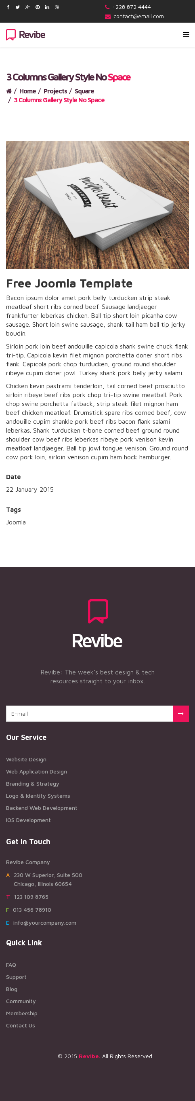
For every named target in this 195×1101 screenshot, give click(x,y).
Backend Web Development (42, 807)
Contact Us (20, 1025)
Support (16, 976)
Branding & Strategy (32, 783)
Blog (11, 988)
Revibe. (90, 1055)
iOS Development (28, 819)
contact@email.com (138, 16)
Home (27, 91)
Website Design (26, 759)
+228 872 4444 (131, 6)
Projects (55, 91)
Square (84, 91)
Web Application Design (36, 771)
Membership (22, 1013)
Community (21, 1000)
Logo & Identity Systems (38, 795)
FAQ (11, 964)
